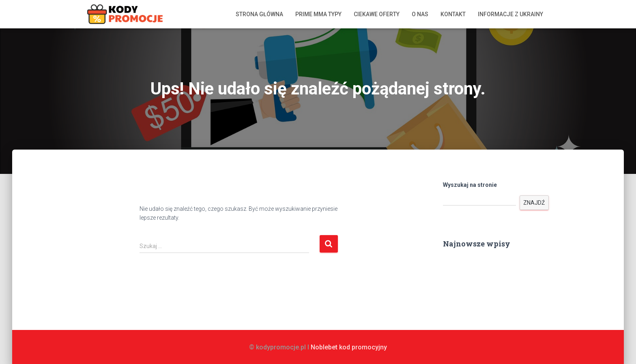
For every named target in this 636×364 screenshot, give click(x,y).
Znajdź (534, 202)
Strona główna (259, 14)
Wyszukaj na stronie (470, 185)
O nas (420, 14)
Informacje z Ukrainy (510, 14)
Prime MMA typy (318, 14)
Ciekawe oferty (377, 14)
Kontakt (453, 14)
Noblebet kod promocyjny (349, 347)
